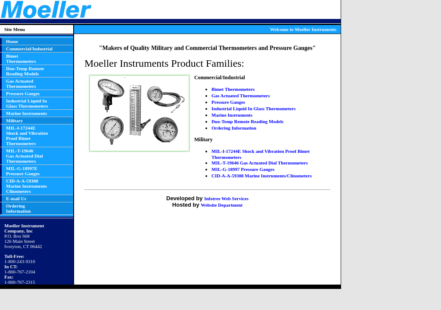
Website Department (221, 205)
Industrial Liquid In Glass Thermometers (253, 108)
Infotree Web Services (226, 198)
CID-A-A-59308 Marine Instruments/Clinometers (261, 175)
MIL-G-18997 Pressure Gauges (242, 169)
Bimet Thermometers (233, 89)
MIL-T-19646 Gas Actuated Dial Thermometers (259, 162)
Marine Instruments (231, 115)
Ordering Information (233, 127)
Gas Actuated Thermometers (240, 95)
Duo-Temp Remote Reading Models (247, 121)
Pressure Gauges (228, 102)
